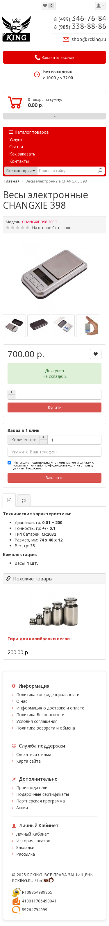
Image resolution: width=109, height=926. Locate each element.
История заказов (33, 840)
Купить (55, 407)
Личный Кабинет (32, 834)
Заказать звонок (54, 57)
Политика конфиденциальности (47, 694)
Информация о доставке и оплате (50, 708)
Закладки (25, 847)
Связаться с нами (33, 754)
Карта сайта (28, 761)
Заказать (55, 477)
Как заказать (22, 154)
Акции (22, 807)
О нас (21, 701)
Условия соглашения (37, 721)
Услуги (15, 139)
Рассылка (25, 854)
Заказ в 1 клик (24, 430)
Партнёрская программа (40, 801)
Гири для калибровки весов (39, 638)
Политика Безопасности (40, 714)
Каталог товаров (29, 132)
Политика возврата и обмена (45, 728)
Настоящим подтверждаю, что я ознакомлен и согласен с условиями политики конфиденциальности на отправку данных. (53, 465)
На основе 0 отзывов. (52, 227)
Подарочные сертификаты (42, 794)
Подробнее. (34, 468)
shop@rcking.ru (89, 39)
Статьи (16, 146)
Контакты (19, 161)
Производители (31, 787)
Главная (11, 181)
